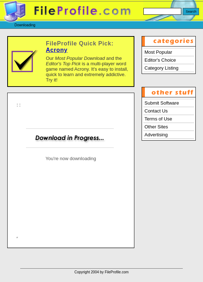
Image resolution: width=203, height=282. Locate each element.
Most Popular (158, 52)
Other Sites (156, 126)
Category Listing (161, 68)
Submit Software (161, 103)
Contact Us (156, 111)
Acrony (57, 50)
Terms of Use (158, 119)
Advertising (156, 134)
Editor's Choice (160, 60)
